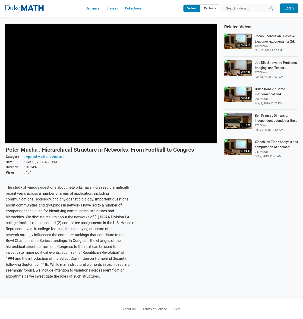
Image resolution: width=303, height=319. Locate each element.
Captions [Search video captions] (209, 8)
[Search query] (245, 8)
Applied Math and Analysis (45, 157)
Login (289, 8)
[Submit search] (270, 8)
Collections (134, 8)
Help (177, 309)
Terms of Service (155, 309)
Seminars (90, 8)
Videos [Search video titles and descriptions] (190, 8)
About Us (129, 309)
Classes (111, 8)
